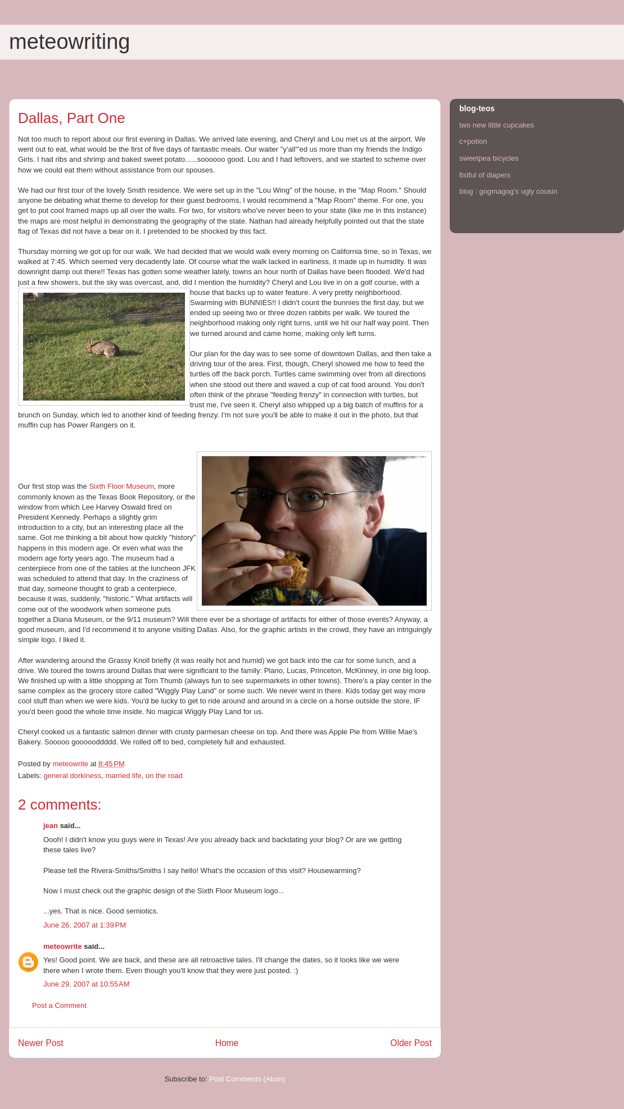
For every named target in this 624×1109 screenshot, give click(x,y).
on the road (164, 775)
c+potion (473, 141)
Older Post (411, 1043)
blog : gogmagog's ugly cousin (508, 191)
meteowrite (62, 946)
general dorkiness (73, 775)
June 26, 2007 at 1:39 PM (84, 925)
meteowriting (69, 41)
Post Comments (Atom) (247, 1079)
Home (227, 1043)
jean (50, 825)
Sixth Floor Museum (121, 486)
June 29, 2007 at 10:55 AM (86, 984)
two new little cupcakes (496, 125)
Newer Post (41, 1043)
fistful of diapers (484, 175)
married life (123, 775)
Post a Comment (59, 1005)
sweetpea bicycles (489, 158)
